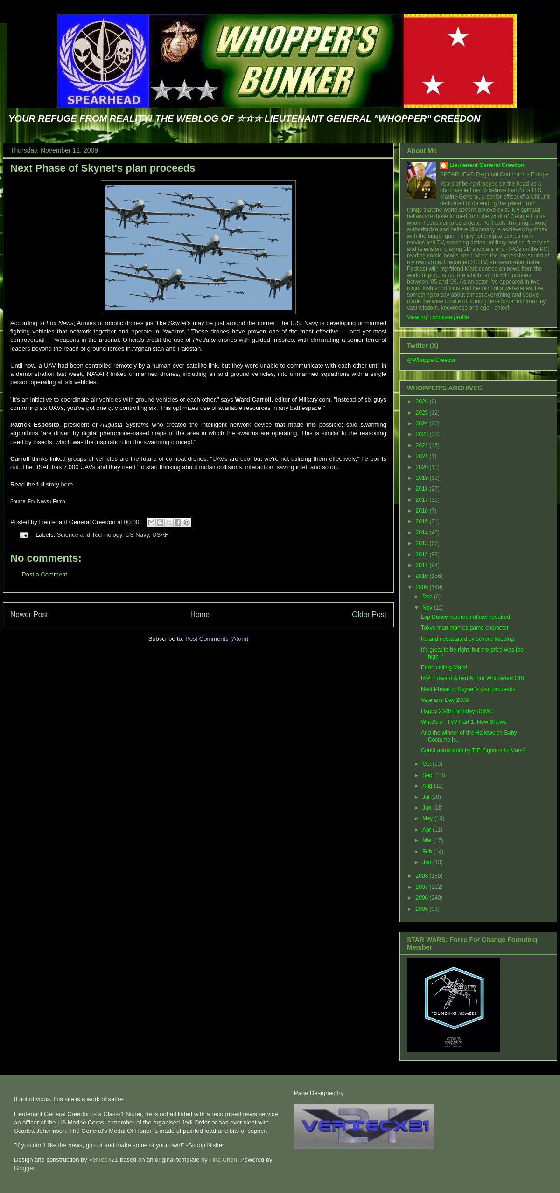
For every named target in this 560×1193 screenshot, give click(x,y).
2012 (423, 554)
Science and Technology (89, 534)
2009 (423, 587)
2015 (423, 521)
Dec (428, 596)
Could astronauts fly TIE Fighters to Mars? (473, 750)
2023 (423, 434)
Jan (427, 862)
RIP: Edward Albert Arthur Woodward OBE (473, 678)
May (428, 818)
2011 (423, 565)
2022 (423, 445)
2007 (423, 887)
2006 (423, 898)
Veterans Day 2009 (445, 700)
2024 (423, 423)
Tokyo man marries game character (465, 627)
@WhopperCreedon (432, 360)
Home (200, 614)
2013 (423, 543)
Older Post (369, 614)
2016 (423, 510)
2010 (423, 576)
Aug (428, 786)
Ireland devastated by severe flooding (467, 639)
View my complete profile (438, 317)
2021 (423, 456)
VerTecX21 (103, 1159)
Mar (428, 840)
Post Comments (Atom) (216, 638)
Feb (428, 851)
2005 (423, 909)
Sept (428, 775)
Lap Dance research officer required (465, 617)
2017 (423, 500)
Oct (427, 764)
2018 (423, 489)
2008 (423, 876)
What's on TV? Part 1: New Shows (463, 722)
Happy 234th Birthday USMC (457, 711)
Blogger (24, 1168)
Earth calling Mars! (444, 667)
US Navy (137, 534)
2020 (423, 467)
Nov (428, 607)
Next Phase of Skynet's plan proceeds (102, 168)
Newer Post (29, 614)
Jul (426, 797)
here (67, 484)
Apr (427, 829)
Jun (427, 808)
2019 (423, 478)
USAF (160, 534)
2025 (423, 412)
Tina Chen (223, 1159)
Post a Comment (44, 574)
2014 (423, 532)
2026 (423, 401)
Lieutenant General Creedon (487, 165)
